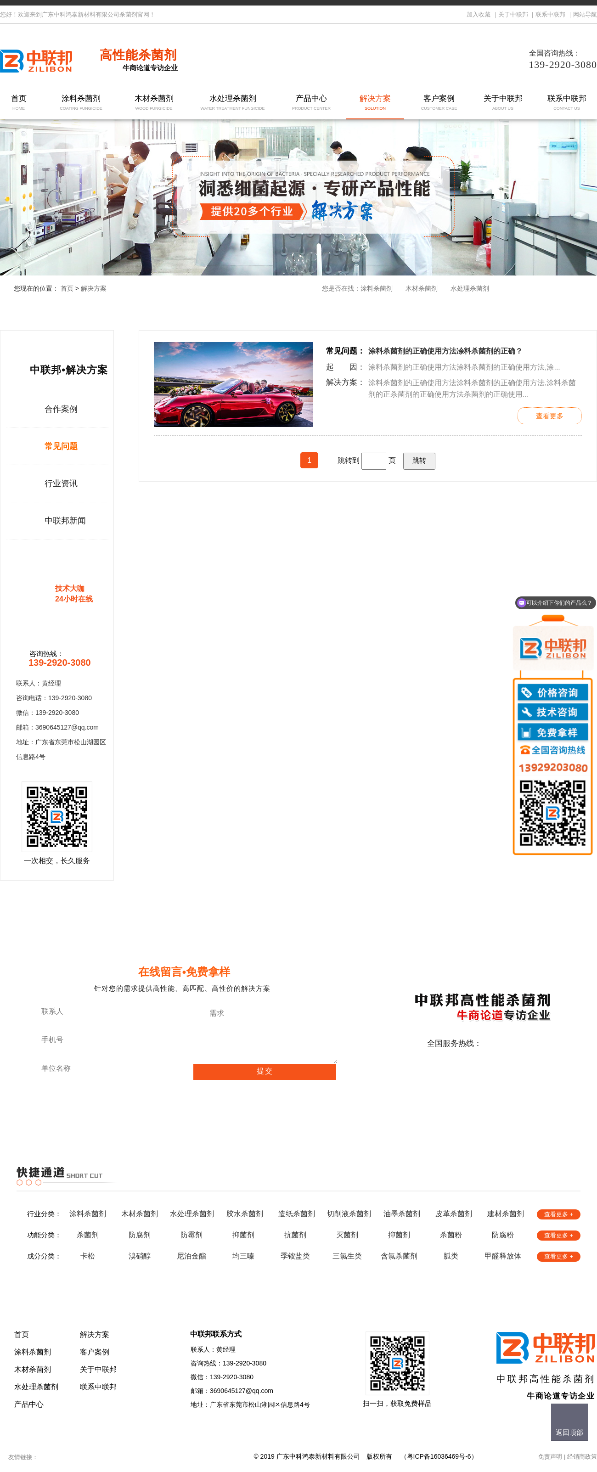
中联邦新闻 (65, 520)
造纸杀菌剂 (296, 1214)
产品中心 (311, 103)
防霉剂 (191, 1235)
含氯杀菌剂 (399, 1256)
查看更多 (549, 416)
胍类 (451, 1256)
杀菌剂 (88, 1235)
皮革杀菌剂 (453, 1214)
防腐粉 (503, 1235)
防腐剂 (140, 1235)
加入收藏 (478, 14)
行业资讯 (61, 483)
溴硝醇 (140, 1256)
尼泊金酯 (191, 1256)
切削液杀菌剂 (349, 1214)
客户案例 (439, 103)
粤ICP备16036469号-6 (439, 1456)
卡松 (87, 1256)
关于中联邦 (513, 14)
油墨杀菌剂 (401, 1214)
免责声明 (550, 1456)
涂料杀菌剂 (81, 103)
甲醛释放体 (502, 1256)
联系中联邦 (550, 14)
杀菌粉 (451, 1235)
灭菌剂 (347, 1235)
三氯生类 (347, 1256)
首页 (19, 103)
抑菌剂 (243, 1235)
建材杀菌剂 (505, 1214)
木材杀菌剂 (154, 103)
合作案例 (61, 409)
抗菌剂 (295, 1235)
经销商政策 (582, 1456)
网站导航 (585, 14)
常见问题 (61, 446)
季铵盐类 (295, 1256)
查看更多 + (558, 1214)
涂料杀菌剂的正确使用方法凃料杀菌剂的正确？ (445, 351)
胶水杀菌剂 (244, 1214)
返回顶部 (569, 1432)
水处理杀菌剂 (232, 103)
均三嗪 (243, 1256)
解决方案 (375, 103)
